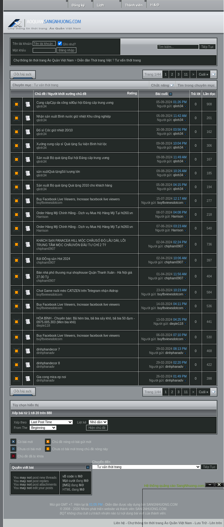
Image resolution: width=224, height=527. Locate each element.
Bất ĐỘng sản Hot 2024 (53, 259)
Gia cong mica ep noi (51, 377)
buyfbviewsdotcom (49, 202)
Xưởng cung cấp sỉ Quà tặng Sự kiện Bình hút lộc (71, 144)
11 (186, 74)
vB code (68, 476)
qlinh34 (41, 106)
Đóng (219, 484)
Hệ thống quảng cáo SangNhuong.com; (174, 485)
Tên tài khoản (22, 43)
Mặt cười (69, 480)
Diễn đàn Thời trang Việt (94, 60)
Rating (132, 93)
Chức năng (160, 85)
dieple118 (43, 325)
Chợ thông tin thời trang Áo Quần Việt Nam (44, 60)
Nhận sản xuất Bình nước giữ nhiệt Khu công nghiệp (73, 116)
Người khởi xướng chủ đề (67, 94)
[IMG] (66, 485)
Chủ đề (40, 94)
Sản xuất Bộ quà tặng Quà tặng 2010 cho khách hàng (74, 185)
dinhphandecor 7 (48, 349)
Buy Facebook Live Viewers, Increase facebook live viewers (78, 199)
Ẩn (210, 484)
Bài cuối (162, 94)
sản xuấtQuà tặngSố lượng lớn (58, 171)
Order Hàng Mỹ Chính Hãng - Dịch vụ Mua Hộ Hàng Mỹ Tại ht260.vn (84, 213)
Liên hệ (119, 523)
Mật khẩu (19, 50)
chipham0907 (45, 248)
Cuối (203, 74)
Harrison (42, 217)
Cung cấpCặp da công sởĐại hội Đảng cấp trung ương (74, 102)
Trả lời (195, 94)
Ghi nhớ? (67, 44)
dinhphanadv (45, 353)
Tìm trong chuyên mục (196, 85)
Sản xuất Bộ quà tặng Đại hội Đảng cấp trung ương (72, 158)
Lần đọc (209, 94)
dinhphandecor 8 (48, 363)
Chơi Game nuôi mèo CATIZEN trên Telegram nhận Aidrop (77, 290)
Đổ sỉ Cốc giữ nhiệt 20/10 (54, 130)
